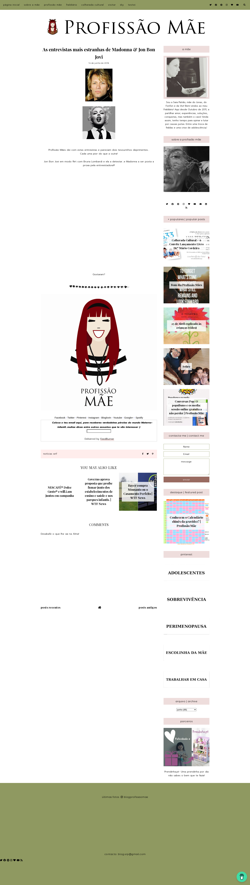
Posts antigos (148, 607)
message (186, 467)
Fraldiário (71, 5)
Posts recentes (51, 607)
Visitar (112, 5)
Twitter (70, 417)
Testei (132, 5)
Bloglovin (106, 417)
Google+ (128, 417)
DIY (122, 5)
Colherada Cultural (92, 5)
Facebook (60, 417)
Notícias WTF (50, 454)
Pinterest (81, 417)
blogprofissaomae (134, 797)
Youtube (117, 417)
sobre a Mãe (32, 5)
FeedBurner (107, 439)
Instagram (94, 417)
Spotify (139, 417)
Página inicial (11, 5)
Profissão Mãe (53, 5)
